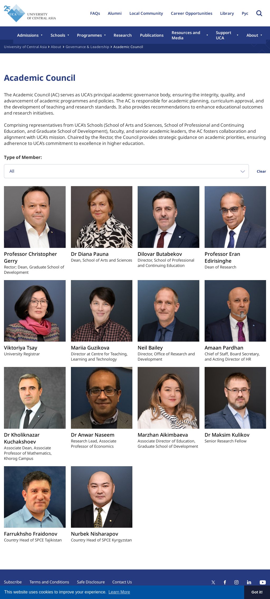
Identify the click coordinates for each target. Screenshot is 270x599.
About (252, 35)
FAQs (95, 13)
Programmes (89, 35)
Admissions (27, 35)
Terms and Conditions (49, 581)
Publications (151, 35)
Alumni (115, 13)
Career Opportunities (191, 13)
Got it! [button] (257, 592)
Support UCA (223, 35)
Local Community (146, 13)
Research (122, 35)
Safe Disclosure (91, 581)
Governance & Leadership (87, 46)
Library (227, 13)
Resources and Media (185, 35)
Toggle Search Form (259, 13)
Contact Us (122, 581)
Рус (245, 13)
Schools (57, 35)
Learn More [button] (119, 592)
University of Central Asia (25, 46)
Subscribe (13, 581)
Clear (261, 171)
